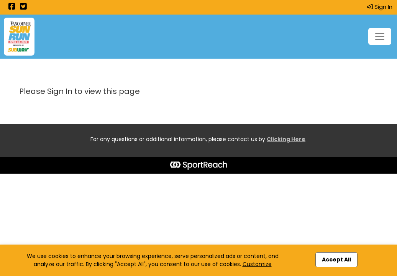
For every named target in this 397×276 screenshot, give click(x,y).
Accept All (336, 259)
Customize (257, 264)
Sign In (379, 7)
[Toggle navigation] (379, 36)
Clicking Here (286, 139)
